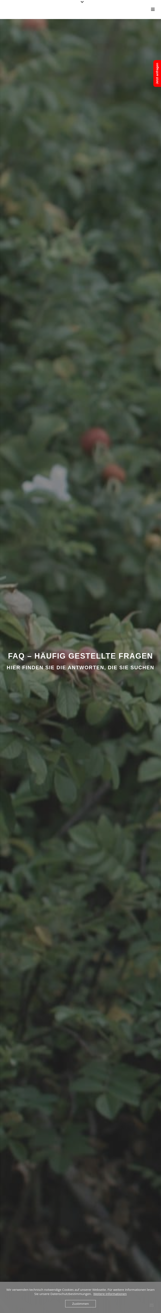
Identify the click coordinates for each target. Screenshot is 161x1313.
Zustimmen (80, 1303)
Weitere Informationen (110, 1294)
